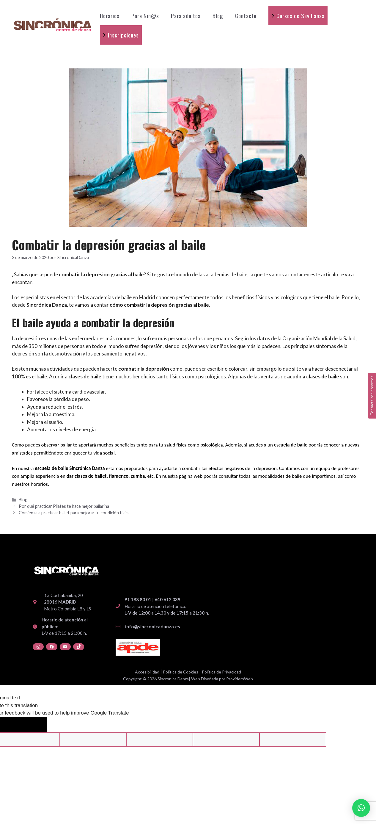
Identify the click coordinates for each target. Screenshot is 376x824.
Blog (218, 15)
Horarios (109, 15)
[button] (361, 808)
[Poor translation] (33, 725)
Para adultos (186, 15)
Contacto (246, 15)
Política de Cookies (180, 671)
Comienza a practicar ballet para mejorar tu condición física (74, 512)
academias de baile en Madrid (122, 297)
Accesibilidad (147, 671)
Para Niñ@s (145, 15)
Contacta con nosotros (371, 396)
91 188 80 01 (138, 599)
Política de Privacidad (221, 671)
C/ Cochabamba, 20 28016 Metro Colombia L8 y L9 (68, 602)
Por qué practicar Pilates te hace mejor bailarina (64, 506)
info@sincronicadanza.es (152, 626)
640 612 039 (167, 599)
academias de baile (226, 274)
